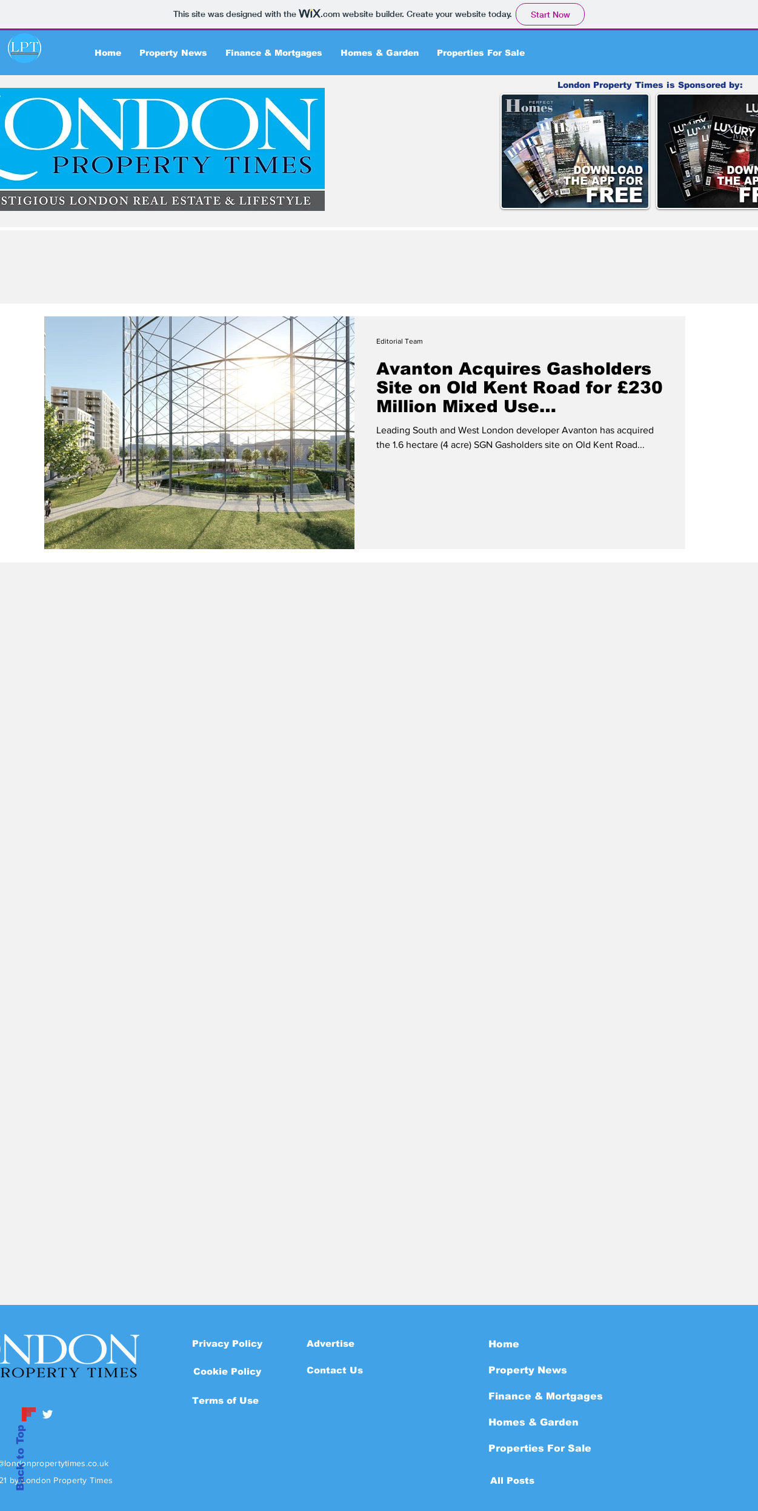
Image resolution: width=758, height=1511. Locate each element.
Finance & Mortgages (545, 1396)
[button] (227, 1371)
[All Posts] (512, 1480)
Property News (527, 1370)
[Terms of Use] (225, 1400)
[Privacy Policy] (227, 1343)
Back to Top (20, 1458)
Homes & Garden (533, 1422)
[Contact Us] (335, 1369)
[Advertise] (330, 1343)
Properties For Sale (539, 1448)
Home (503, 1344)
